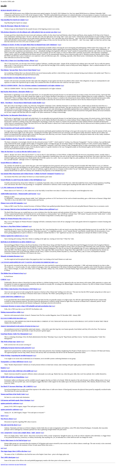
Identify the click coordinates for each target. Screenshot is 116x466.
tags (19, 10)
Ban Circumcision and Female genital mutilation (16, 128)
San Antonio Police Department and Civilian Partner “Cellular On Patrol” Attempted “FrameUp (31, 173)
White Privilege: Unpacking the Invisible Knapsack (17, 355)
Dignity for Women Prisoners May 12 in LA (14, 218)
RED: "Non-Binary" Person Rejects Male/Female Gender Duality (21, 102)
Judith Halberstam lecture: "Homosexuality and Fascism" (19, 193)
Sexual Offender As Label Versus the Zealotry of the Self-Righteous (21, 180)
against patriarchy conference (10, 409)
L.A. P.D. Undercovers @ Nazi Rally (12, 187)
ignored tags (4, 464)
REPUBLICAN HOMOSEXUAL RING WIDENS (16, 242)
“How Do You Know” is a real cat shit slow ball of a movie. (19, 151)
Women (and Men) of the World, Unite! (13, 394)
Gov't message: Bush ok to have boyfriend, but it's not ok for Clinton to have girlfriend (27, 209)
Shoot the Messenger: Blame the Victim (13, 26)
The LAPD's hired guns (8, 457)
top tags (16, 464)
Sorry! (3, 415)
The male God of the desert (9, 425)
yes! (2, 448)
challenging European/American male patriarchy (16, 348)
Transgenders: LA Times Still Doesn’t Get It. (14, 361)
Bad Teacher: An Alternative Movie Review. (14, 115)
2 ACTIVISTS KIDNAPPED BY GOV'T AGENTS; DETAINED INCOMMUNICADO (27, 262)
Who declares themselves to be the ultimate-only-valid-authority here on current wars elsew (29, 32)
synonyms (11, 464)
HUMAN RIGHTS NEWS (9, 10)
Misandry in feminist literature (10, 256)
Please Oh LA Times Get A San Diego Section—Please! (17, 60)
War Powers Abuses (7, 418)
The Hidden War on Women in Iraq (12, 273)
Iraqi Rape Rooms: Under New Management (14, 334)
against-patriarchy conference (10, 403)
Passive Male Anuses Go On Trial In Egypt (14, 440)
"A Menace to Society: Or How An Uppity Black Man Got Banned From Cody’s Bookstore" (29, 44)
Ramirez (3, 368)
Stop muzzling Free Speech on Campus (13, 20)
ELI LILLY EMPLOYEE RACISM (12, 318)
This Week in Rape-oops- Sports (11, 341)
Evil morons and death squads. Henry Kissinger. (16, 400)
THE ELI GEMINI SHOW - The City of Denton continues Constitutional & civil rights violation (30, 85)
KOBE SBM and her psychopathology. (13, 377)
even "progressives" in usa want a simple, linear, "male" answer (20, 432)
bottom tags (22, 464)
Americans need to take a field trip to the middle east (17, 371)
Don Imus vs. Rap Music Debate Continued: (14, 226)
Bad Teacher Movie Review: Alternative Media (15, 91)
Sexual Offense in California (9, 162)
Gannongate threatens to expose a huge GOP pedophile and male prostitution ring (26, 306)
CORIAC (4, 279)
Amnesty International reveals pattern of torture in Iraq (18, 326)
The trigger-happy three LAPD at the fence (14, 451)
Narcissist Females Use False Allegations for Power (16, 77)
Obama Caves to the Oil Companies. (12, 203)
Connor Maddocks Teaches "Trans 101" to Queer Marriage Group (21, 139)
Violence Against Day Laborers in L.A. (13, 236)
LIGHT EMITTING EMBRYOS (11, 296)
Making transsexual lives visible (10, 312)
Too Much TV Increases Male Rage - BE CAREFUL (17, 386)
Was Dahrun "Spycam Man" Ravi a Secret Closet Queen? (19, 70)
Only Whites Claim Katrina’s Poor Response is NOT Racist (19, 289)
